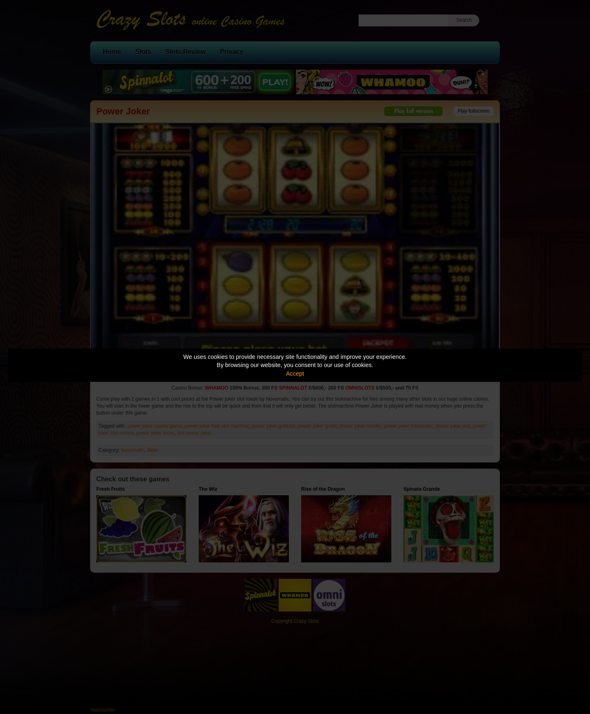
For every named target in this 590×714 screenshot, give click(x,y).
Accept (295, 373)
